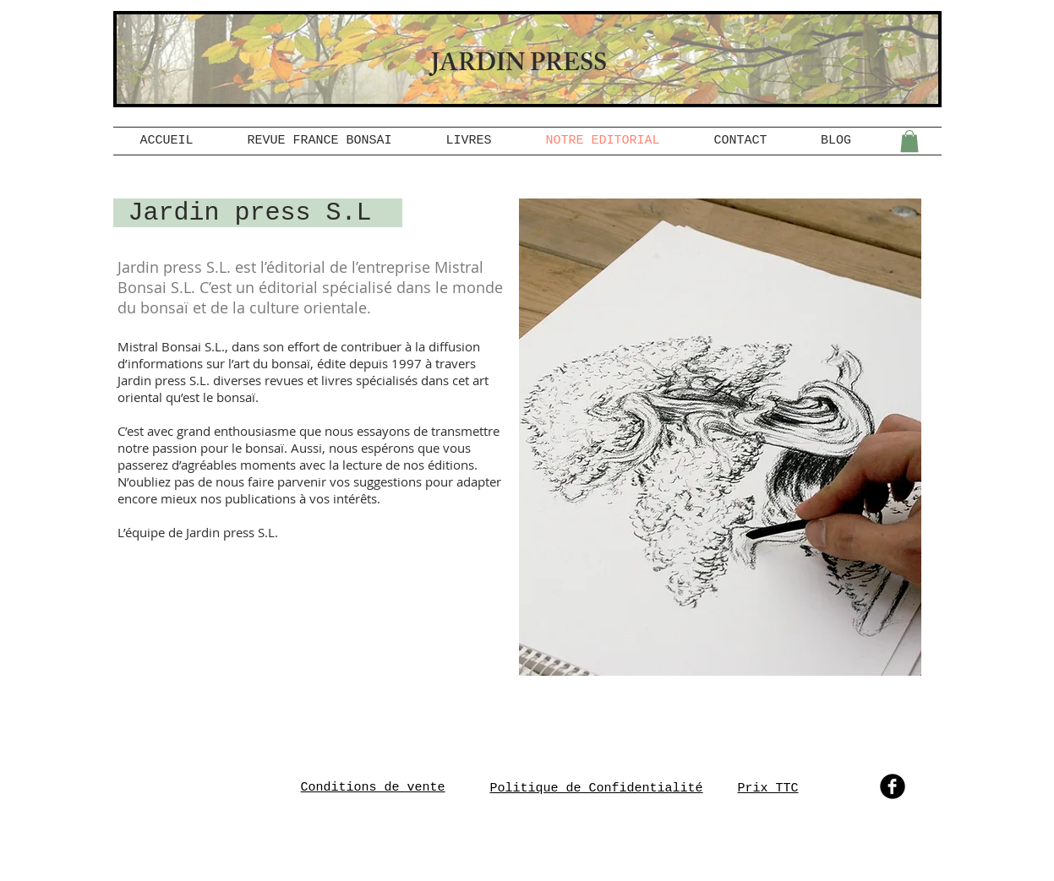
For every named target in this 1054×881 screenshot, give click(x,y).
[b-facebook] (892, 786)
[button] (909, 141)
